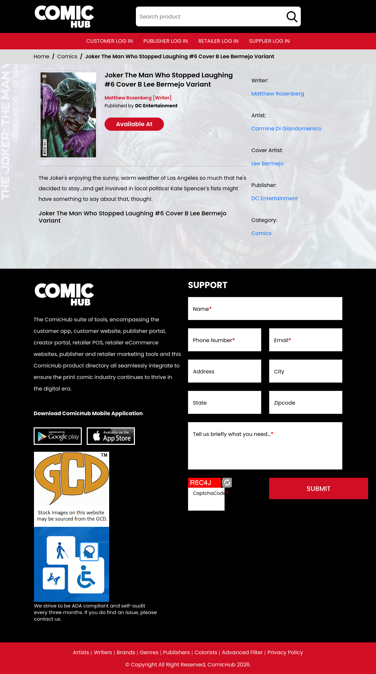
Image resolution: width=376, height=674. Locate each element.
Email (282, 340)
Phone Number (214, 340)
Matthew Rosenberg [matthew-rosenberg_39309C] (277, 93)
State (200, 403)
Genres (149, 652)
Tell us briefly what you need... (233, 434)
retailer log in (218, 41)
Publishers (176, 652)
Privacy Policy (285, 652)
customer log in (109, 41)
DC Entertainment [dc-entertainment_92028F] (274, 198)
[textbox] (218, 16)
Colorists (206, 652)
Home (41, 56)
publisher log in (165, 41)
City (279, 371)
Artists (81, 652)
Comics (67, 56)
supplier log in (269, 41)
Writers (103, 652)
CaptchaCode (210, 493)
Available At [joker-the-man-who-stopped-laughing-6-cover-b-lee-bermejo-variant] (134, 124)
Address (203, 371)
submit (319, 488)
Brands (126, 652)
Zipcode (284, 403)
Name (202, 309)
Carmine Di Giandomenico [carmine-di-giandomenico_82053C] (286, 128)
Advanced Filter (242, 652)
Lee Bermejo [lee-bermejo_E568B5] (267, 163)
